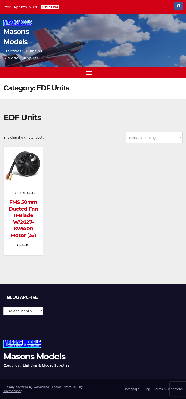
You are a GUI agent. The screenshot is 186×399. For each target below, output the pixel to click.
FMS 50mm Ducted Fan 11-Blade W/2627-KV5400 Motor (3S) (23, 218)
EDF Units (27, 193)
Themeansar (12, 391)
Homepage (131, 389)
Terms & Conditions (168, 389)
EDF (15, 193)
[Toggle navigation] (89, 72)
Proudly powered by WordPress (26, 387)
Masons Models (34, 356)
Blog (146, 389)
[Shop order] (154, 137)
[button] (170, 72)
